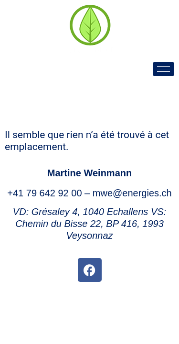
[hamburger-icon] (163, 69)
